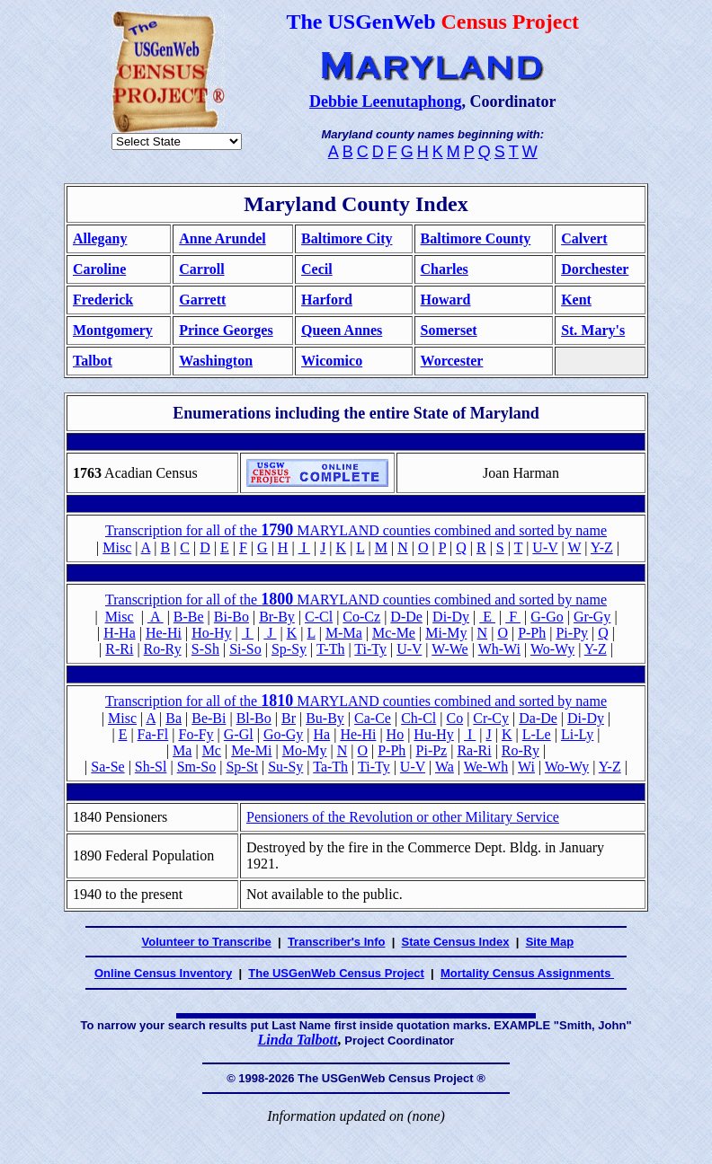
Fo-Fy (195, 734)
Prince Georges (225, 330)
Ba (173, 718)
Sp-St (242, 766)
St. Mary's (593, 330)
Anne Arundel (222, 238)
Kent (576, 299)
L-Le (536, 734)
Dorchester (594, 269)
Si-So (245, 649)
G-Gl (239, 734)
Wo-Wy (552, 649)
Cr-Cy (491, 718)
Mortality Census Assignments (527, 973)
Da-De (538, 718)
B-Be (189, 616)
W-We (449, 649)
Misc (116, 547)
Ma (182, 750)
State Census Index (456, 941)
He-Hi (164, 632)
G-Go (546, 616)
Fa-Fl (153, 734)
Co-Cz (361, 616)
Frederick (103, 299)
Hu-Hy (433, 734)
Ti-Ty (370, 649)
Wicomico (331, 360)
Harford (326, 299)
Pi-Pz (432, 750)
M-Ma (343, 632)
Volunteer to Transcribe (206, 941)
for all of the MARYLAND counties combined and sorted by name (356, 530)
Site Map (550, 941)
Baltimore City (346, 238)
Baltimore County (476, 238)
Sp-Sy (289, 649)
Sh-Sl (151, 766)
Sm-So (197, 766)
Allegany (100, 238)
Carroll (201, 269)
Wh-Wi (499, 649)
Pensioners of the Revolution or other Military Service (402, 816)
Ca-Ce (372, 718)
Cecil (317, 269)
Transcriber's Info (337, 941)
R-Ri (119, 649)
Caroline (99, 269)
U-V (544, 547)
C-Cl (319, 616)
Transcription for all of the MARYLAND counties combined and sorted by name (356, 599)
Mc (211, 750)
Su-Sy (285, 766)
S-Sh (205, 649)
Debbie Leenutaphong (385, 101)
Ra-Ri (474, 750)
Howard (446, 299)
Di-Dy (450, 616)
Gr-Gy (592, 616)
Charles (444, 269)
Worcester (452, 360)
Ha (322, 734)
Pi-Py (572, 632)
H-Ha (119, 632)
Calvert (584, 238)
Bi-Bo (231, 616)
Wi (526, 766)
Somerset (449, 330)
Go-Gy (283, 734)
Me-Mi (251, 750)
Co (454, 718)
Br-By (277, 616)
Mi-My (446, 632)
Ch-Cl (418, 718)
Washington (216, 360)
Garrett (202, 299)
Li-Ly (577, 734)
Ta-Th (330, 766)
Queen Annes (341, 330)
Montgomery (113, 330)
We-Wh (486, 766)
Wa (444, 766)
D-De (406, 616)
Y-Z (602, 547)
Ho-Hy (211, 632)
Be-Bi (208, 718)
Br (288, 718)
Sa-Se (107, 766)
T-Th (330, 649)
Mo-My (304, 750)
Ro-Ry (163, 649)
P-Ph (532, 632)
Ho (396, 734)
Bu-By (325, 718)
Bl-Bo (253, 718)
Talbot (92, 360)
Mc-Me (393, 632)
